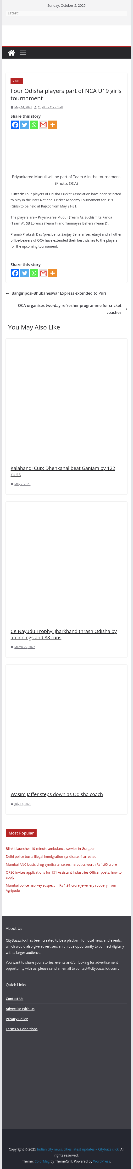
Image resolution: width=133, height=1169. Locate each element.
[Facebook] (15, 125)
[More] (52, 125)
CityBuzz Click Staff (50, 107)
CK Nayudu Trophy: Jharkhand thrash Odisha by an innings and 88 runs (64, 634)
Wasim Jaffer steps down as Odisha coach (57, 794)
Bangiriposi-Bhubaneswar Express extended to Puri (56, 293)
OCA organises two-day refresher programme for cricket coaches (72, 309)
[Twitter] (24, 125)
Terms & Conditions (21, 1029)
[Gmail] (43, 125)
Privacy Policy (17, 1019)
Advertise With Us (20, 1008)
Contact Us (14, 998)
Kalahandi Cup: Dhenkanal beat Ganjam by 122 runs (63, 471)
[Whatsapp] (34, 125)
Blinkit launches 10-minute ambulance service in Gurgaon (50, 848)
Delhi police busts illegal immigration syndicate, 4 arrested (51, 856)
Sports (16, 81)
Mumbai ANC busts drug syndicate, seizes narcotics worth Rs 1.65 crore (61, 864)
